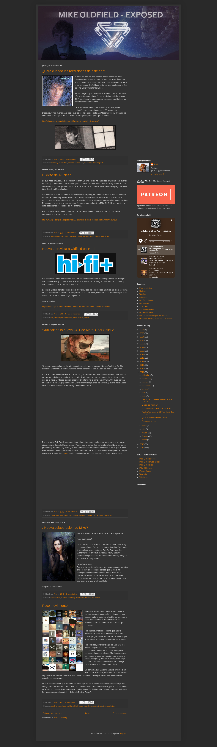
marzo (145, 433)
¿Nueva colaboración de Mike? (65, 528)
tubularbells (108, 515)
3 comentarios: (70, 233)
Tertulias (142, 294)
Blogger (123, 734)
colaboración (55, 598)
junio (144, 396)
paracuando (79, 163)
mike (75, 318)
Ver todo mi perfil (157, 174)
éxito (53, 236)
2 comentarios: (70, 702)
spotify (92, 236)
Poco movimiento (55, 606)
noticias (71, 163)
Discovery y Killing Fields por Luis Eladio (155, 319)
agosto (145, 389)
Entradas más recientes (52, 713)
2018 (142, 358)
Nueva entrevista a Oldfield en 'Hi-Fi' (69, 249)
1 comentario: (71, 159)
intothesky (71, 598)
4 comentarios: (71, 512)
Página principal (145, 288)
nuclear (86, 236)
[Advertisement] (156, 110)
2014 (142, 372)
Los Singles (144, 303)
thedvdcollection (109, 706)
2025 (142, 333)
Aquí (66, 453)
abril (144, 429)
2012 (142, 448)
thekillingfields (98, 163)
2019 (142, 354)
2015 (142, 368)
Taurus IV (143, 474)
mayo (144, 426)
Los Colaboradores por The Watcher (153, 316)
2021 (142, 347)
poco (81, 706)
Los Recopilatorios (146, 300)
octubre (145, 382)
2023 (142, 340)
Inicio (87, 713)
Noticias (142, 291)
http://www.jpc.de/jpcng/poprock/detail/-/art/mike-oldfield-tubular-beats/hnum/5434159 (79, 220)
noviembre (146, 379)
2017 (142, 361)
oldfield (86, 318)
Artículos (142, 297)
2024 (142, 337)
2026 (142, 330)
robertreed (89, 515)
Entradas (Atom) (60, 718)
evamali (64, 598)
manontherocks (66, 318)
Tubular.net (143, 477)
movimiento (62, 706)
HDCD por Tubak (146, 313)
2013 (142, 444)
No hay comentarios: (73, 314)
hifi (52, 318)
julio (144, 393)
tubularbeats (99, 236)
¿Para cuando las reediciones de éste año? (74, 71)
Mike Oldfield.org (146, 465)
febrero (145, 436)
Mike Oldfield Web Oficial (149, 462)
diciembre (146, 375)
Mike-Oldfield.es (145, 468)
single (96, 515)
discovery (54, 163)
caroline (54, 706)
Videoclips (143, 306)
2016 (142, 365)
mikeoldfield (63, 163)
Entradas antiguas (120, 713)
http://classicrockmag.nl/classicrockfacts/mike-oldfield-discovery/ (70, 121)
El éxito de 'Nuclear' (56, 175)
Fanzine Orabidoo (146, 309)
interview (57, 318)
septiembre (147, 386)
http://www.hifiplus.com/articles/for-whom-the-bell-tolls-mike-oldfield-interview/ (76, 306)
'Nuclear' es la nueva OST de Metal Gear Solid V (78, 330)
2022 (142, 344)
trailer (101, 515)
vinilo (107, 236)
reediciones (88, 163)
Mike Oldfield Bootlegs (148, 459)
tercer (100, 706)
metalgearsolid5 (57, 515)
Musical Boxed (145, 471)
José (156, 164)
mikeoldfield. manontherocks (65, 236)
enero (144, 440)
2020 (142, 351)
